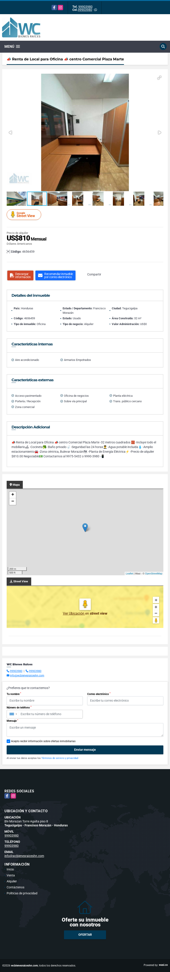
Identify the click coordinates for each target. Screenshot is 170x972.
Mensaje (12, 721)
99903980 (85, 6)
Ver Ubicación (74, 613)
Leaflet (129, 573)
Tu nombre (14, 694)
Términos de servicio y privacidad (59, 758)
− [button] (12, 501)
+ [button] (12, 495)
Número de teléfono (19, 707)
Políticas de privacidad (22, 893)
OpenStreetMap (153, 573)
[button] (159, 77)
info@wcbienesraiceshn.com (27, 675)
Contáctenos (15, 887)
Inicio (10, 869)
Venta (11, 875)
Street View (24, 214)
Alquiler (12, 881)
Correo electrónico (98, 694)
